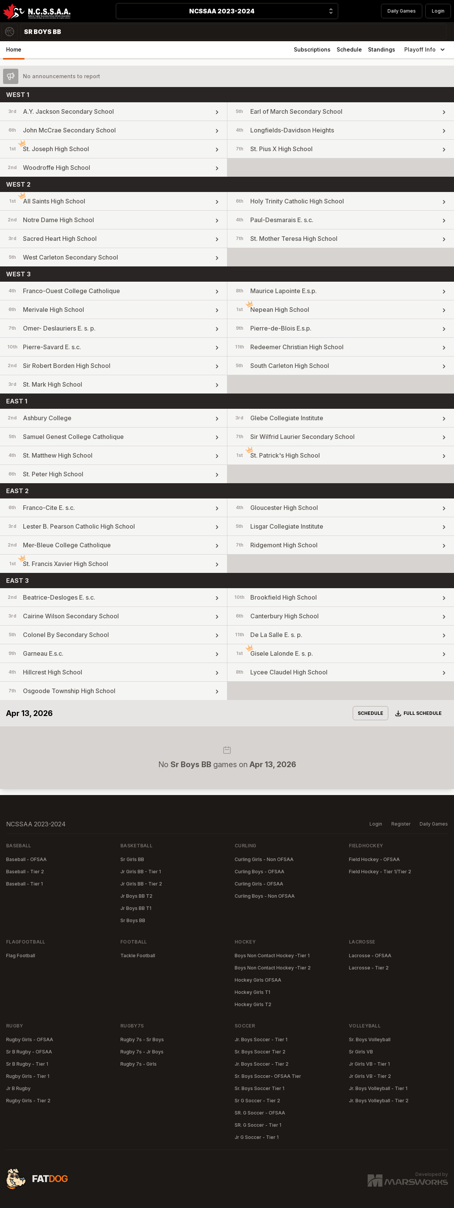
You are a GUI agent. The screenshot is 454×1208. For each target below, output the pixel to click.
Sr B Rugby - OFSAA (29, 1052)
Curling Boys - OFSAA (259, 871)
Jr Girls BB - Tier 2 (141, 884)
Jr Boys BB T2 (136, 896)
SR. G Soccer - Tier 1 (258, 1125)
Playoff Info (425, 49)
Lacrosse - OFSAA (370, 955)
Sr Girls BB (132, 859)
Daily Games (402, 11)
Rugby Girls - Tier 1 (27, 1076)
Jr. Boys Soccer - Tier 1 (261, 1039)
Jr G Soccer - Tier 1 (257, 1137)
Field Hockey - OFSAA (374, 859)
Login (438, 11)
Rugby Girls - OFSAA (29, 1039)
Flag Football (20, 955)
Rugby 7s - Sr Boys (142, 1039)
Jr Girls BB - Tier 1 (140, 871)
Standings (381, 49)
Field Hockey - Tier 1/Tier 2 (380, 871)
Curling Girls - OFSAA (259, 884)
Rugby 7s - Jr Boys (142, 1052)
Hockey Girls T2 (253, 1004)
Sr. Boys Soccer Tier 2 (260, 1052)
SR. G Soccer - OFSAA (260, 1113)
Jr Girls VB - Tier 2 (370, 1076)
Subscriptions (312, 49)
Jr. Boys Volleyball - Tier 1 (378, 1088)
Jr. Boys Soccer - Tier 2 (262, 1064)
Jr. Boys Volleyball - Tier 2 (379, 1100)
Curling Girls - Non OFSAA (264, 859)
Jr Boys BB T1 (135, 908)
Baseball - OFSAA (26, 859)
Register (400, 824)
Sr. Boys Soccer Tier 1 (259, 1088)
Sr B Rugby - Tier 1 (27, 1064)
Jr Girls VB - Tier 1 (369, 1064)
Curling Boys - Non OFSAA (265, 896)
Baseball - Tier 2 (25, 871)
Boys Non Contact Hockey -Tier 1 (272, 955)
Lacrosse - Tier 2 (369, 968)
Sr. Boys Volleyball (370, 1039)
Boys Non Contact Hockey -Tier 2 (273, 968)
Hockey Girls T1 (252, 992)
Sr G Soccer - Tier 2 (257, 1100)
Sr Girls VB (361, 1052)
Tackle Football (137, 955)
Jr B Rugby (18, 1088)
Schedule (349, 49)
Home (13, 49)
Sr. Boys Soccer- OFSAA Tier (268, 1076)
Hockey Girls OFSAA (258, 980)
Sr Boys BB (132, 920)
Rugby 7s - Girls (138, 1064)
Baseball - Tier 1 (24, 884)
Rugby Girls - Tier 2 (28, 1100)
